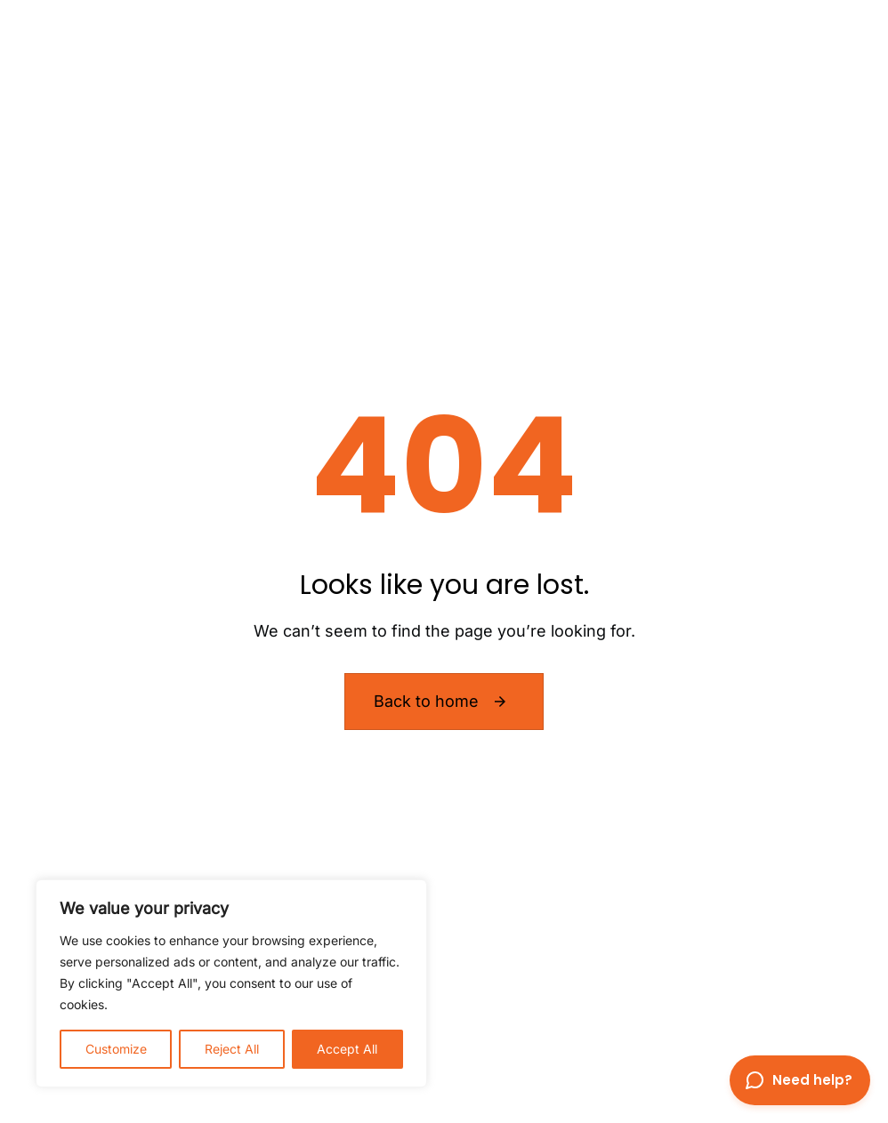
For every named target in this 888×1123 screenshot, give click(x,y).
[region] (231, 983)
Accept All (347, 1048)
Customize (116, 1048)
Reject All (232, 1048)
